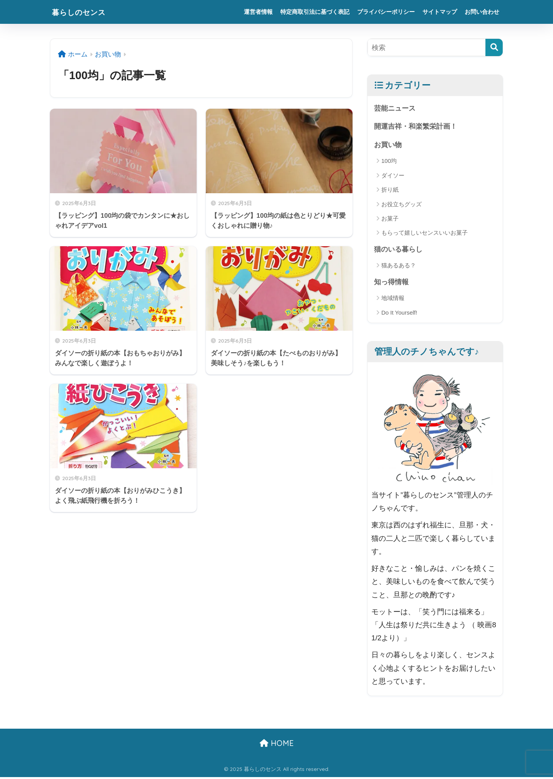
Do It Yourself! (399, 314)
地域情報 (392, 300)
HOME (277, 745)
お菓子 (390, 219)
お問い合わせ (482, 11)
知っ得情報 (392, 283)
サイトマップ (439, 11)
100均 (389, 162)
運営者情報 (258, 11)
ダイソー (392, 176)
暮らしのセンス (85, 11)
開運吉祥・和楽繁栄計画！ (418, 127)
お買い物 (388, 145)
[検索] (494, 47)
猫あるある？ (398, 267)
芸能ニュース (396, 108)
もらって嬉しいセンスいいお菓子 (424, 233)
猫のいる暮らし (399, 250)
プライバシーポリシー (386, 11)
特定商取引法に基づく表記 (314, 11)
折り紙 (390, 190)
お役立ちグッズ (401, 205)
